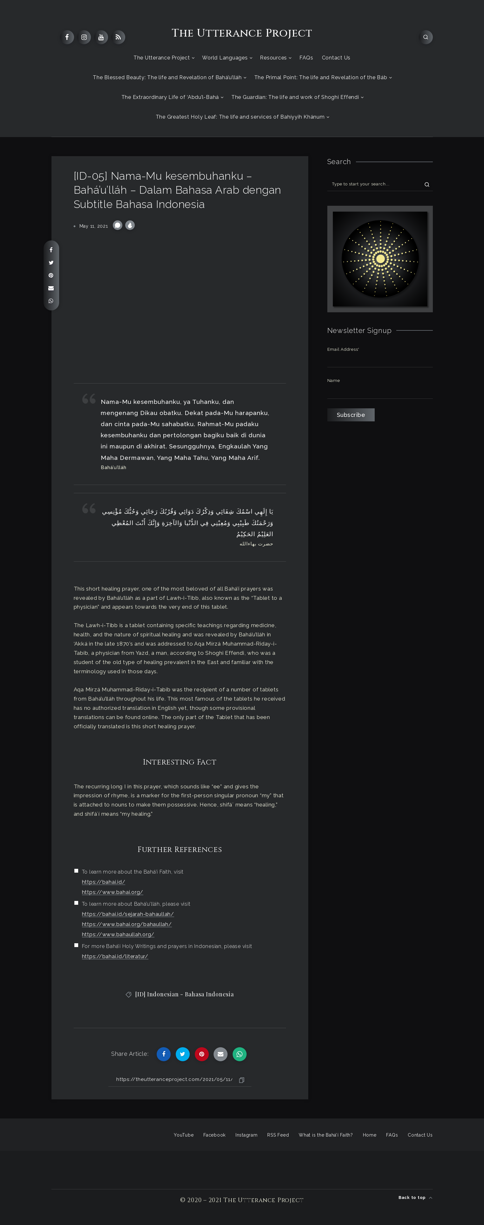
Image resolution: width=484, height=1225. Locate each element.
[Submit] (427, 184)
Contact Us (336, 58)
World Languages (225, 58)
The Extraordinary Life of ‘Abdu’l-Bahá (170, 97)
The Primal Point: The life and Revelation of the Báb (320, 77)
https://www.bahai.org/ (113, 892)
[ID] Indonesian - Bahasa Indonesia (184, 994)
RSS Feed (278, 1135)
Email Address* (343, 349)
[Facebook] (67, 37)
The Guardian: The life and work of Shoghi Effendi (295, 97)
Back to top (416, 1198)
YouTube (184, 1135)
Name (333, 380)
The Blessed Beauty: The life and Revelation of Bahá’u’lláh (167, 77)
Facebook (214, 1135)
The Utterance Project (242, 33)
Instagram (246, 1135)
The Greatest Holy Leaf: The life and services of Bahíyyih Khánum (240, 117)
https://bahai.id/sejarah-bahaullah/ (128, 914)
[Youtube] (101, 37)
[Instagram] (84, 37)
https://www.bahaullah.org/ (118, 934)
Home (370, 1135)
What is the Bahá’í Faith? (326, 1135)
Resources (273, 58)
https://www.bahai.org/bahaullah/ (127, 924)
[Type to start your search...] (380, 184)
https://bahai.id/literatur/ (115, 956)
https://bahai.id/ (104, 882)
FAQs (306, 58)
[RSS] (118, 37)
